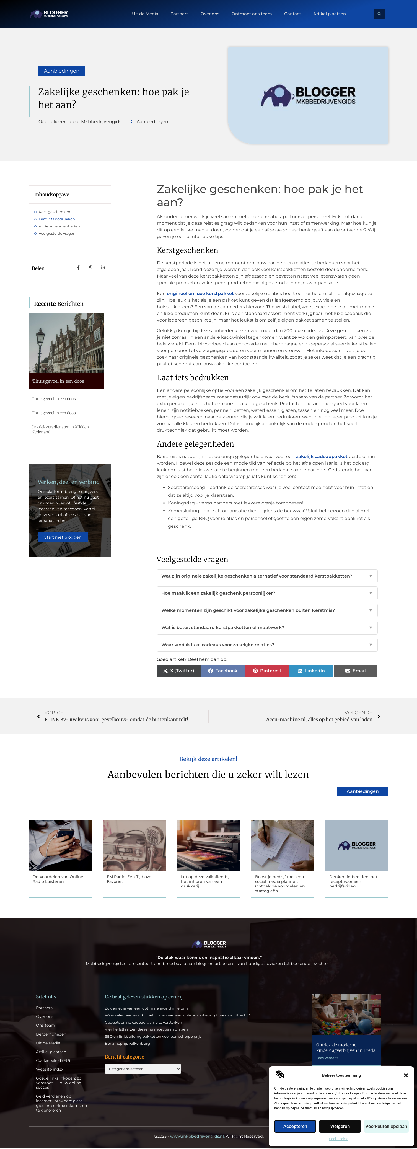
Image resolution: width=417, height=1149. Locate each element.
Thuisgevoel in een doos (58, 381)
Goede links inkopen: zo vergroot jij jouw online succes (58, 1083)
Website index (49, 1070)
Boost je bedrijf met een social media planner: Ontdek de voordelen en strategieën (280, 883)
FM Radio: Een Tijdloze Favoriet (129, 879)
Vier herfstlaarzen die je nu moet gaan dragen (146, 1030)
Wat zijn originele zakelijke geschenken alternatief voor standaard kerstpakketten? (267, 576)
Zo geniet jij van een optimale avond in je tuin (146, 1008)
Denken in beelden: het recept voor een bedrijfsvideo (353, 881)
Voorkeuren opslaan (387, 1126)
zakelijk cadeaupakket (322, 456)
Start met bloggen (63, 541)
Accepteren (295, 1126)
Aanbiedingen (61, 71)
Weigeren (341, 1126)
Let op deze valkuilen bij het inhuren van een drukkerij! (205, 881)
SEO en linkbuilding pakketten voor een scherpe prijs (153, 1037)
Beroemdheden (51, 1034)
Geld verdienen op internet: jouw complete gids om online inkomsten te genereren (61, 1103)
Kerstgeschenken (54, 211)
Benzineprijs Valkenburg (127, 1044)
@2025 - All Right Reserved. (209, 1136)
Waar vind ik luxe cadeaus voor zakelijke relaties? (267, 644)
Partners (179, 13)
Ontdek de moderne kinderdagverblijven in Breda (345, 1048)
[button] (406, 1075)
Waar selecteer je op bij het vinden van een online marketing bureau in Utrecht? (177, 1015)
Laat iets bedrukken (57, 219)
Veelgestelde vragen (57, 233)
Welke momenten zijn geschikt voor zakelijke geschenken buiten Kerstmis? (267, 610)
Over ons (210, 13)
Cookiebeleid (338, 1139)
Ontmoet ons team (252, 13)
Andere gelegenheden (59, 226)
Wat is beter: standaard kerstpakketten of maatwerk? (267, 627)
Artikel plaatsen (329, 13)
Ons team (45, 1026)
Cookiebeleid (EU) (53, 1061)
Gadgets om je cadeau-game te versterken (143, 1023)
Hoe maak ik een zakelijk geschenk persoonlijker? (267, 593)
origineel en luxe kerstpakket (200, 293)
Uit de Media (145, 13)
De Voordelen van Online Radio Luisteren (58, 879)
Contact (292, 13)
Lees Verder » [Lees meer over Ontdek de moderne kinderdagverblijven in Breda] (327, 1058)
